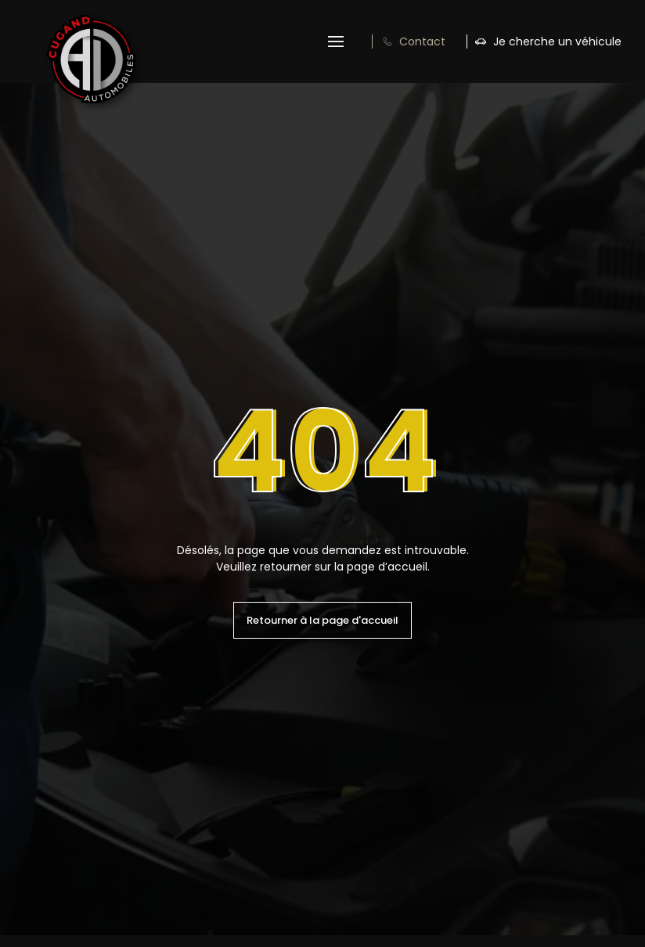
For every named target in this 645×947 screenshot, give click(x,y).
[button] (336, 41)
